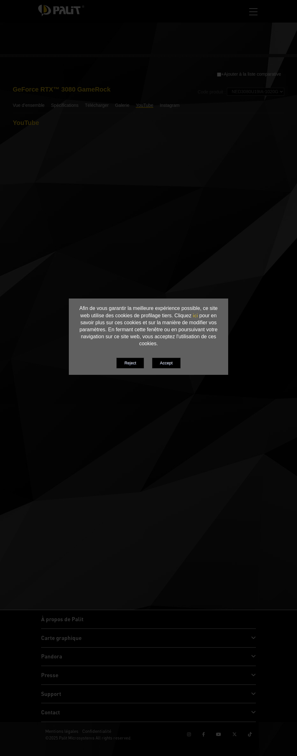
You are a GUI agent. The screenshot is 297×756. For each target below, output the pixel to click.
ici (195, 315)
